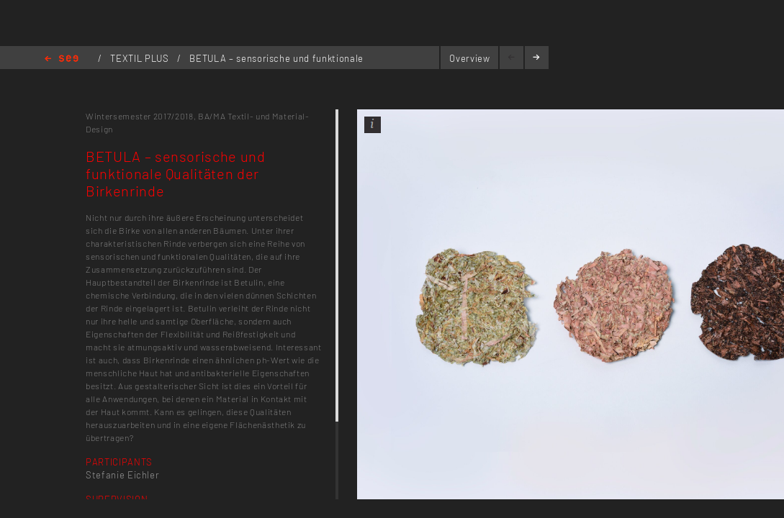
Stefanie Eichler (122, 475)
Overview (469, 58)
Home (61, 59)
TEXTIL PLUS (140, 58)
